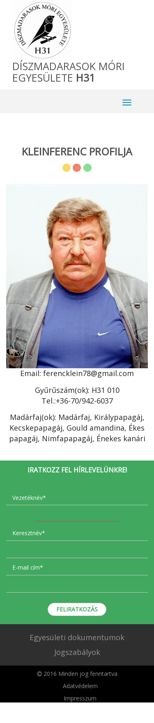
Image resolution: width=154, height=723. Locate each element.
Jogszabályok (77, 652)
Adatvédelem (80, 686)
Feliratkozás (77, 609)
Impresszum (80, 698)
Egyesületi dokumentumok (77, 637)
